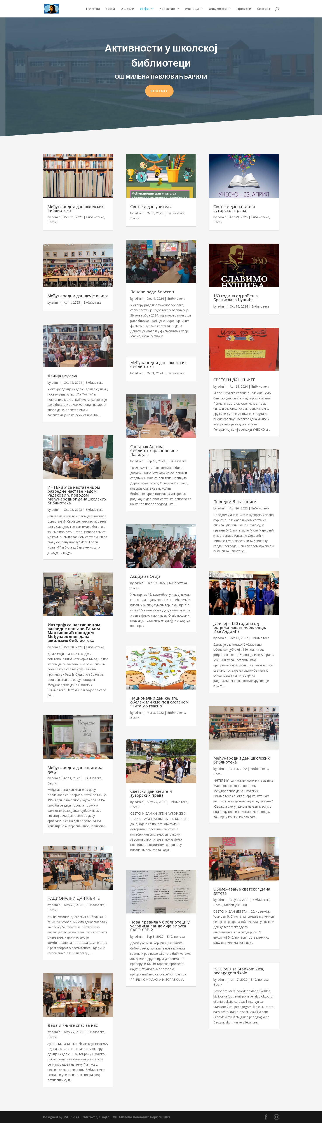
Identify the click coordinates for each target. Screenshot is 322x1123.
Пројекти (244, 9)
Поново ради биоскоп (152, 291)
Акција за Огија (145, 576)
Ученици (192, 9)
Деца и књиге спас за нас (72, 1025)
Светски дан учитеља (151, 206)
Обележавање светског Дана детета (241, 891)
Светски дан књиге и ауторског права (234, 208)
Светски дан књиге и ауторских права (151, 793)
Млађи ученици (235, 905)
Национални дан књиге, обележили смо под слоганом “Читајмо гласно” (159, 702)
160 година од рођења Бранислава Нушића (235, 297)
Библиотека (95, 217)
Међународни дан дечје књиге (77, 295)
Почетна (93, 9)
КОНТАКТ (159, 90)
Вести (110, 9)
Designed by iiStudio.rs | (63, 1117)
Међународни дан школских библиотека (75, 208)
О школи (127, 9)
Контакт (263, 9)
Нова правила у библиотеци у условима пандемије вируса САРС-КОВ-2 (160, 925)
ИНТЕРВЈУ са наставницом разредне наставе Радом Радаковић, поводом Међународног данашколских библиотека (76, 495)
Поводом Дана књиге (234, 501)
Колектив (167, 9)
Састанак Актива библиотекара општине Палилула (154, 450)
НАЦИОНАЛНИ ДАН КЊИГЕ (73, 898)
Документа (218, 9)
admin (56, 217)
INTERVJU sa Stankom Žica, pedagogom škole (238, 970)
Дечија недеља (62, 375)
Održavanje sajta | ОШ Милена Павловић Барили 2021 (126, 1117)
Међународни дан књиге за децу (74, 769)
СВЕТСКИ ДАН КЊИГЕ (234, 379)
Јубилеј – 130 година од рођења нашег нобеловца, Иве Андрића (239, 627)
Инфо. (145, 9)
